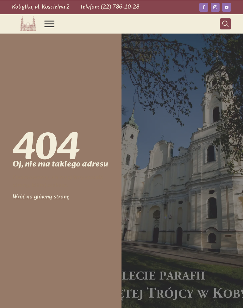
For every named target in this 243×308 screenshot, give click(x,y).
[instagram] (215, 7)
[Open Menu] (49, 24)
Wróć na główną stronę (41, 197)
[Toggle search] (225, 23)
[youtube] (226, 7)
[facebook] (203, 7)
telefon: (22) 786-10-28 (110, 7)
